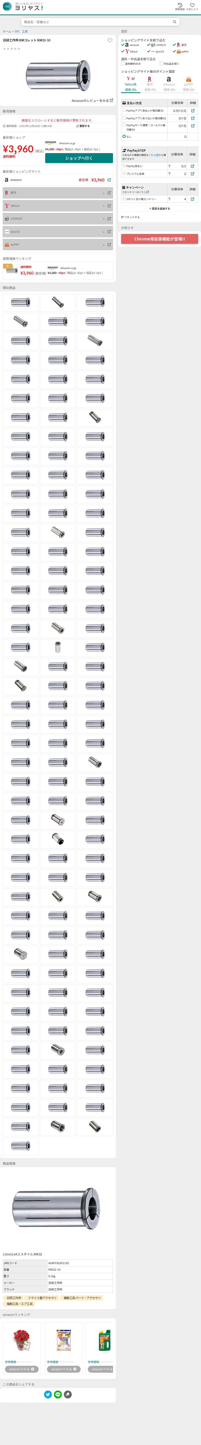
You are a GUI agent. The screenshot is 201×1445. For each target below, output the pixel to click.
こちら (153, 155)
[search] (175, 22)
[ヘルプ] (169, 166)
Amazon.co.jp (67, 143)
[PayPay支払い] (192, 166)
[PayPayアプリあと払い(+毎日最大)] (193, 118)
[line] (58, 1395)
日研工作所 (14, 1298)
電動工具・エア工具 (20, 1304)
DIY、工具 (21, 31)
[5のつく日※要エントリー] (192, 199)
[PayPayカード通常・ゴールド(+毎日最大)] (193, 125)
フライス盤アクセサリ (42, 1298)
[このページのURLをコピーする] (68, 1395)
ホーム (7, 31)
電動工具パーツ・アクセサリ (82, 1298)
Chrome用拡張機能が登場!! (159, 239)
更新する (83, 126)
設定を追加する (159, 208)
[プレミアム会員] (192, 173)
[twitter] (48, 1395)
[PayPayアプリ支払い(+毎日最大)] (193, 110)
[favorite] (110, 40)
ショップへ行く (79, 158)
